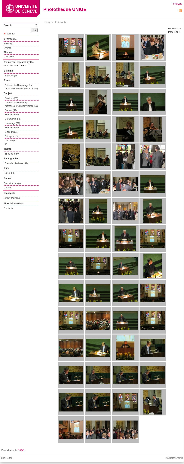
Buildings (8, 43)
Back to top (6, 458)
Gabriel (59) (11, 110)
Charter (7, 187)
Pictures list (60, 22)
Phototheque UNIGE (64, 9)
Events (7, 48)
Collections (9, 56)
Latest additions (12, 198)
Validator (170, 458)
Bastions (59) (11, 75)
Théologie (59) (12, 114)
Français (177, 3)
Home (47, 22)
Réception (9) (11, 136)
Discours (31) (11, 132)
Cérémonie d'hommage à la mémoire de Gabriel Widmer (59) (21, 87)
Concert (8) (10, 140)
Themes (8, 52)
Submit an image (12, 183)
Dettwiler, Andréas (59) (16, 163)
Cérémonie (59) (12, 119)
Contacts (8, 208)
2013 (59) (9, 173)
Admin (179, 458)
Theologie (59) (12, 153)
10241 (21, 450)
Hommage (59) (12, 123)
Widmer (9, 33)
